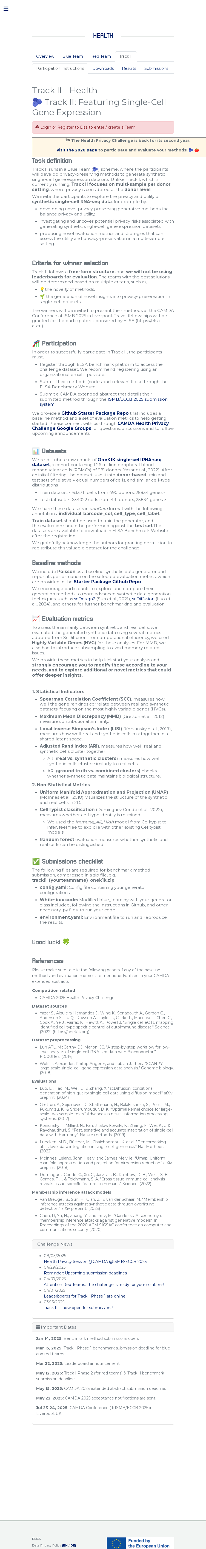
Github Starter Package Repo (95, 413)
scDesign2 (84, 598)
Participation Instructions (60, 68)
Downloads (103, 68)
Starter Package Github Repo (107, 581)
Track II (126, 56)
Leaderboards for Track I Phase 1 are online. (85, 1296)
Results (129, 68)
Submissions (156, 68)
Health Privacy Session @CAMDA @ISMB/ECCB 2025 (95, 1261)
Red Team (101, 56)
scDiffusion (143, 598)
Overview (45, 56)
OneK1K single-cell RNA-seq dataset (97, 462)
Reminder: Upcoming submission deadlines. (86, 1273)
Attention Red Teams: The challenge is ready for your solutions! (104, 1284)
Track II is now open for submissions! (78, 1307)
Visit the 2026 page (77, 150)
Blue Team (72, 56)
